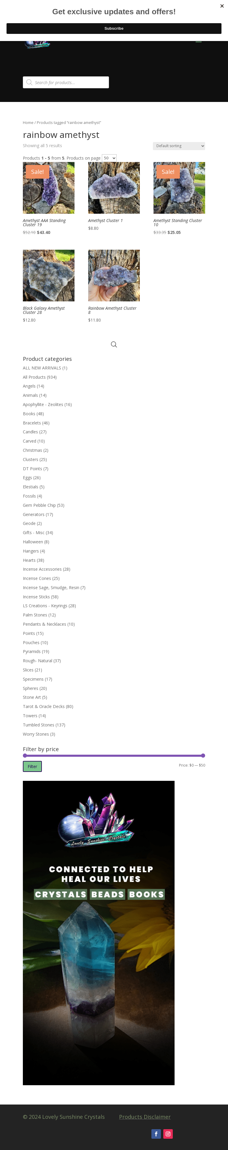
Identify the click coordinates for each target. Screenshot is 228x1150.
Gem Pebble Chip (39, 505)
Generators (34, 514)
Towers (30, 715)
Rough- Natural (37, 660)
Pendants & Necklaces (44, 624)
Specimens (33, 679)
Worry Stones (36, 734)
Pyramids (32, 651)
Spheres (30, 688)
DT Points (32, 468)
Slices (28, 670)
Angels (29, 386)
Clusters (30, 459)
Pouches (31, 642)
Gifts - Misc (34, 532)
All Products (34, 377)
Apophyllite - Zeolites (43, 404)
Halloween (33, 542)
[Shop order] (179, 146)
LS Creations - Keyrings (45, 605)
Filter (32, 766)
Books (29, 413)
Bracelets (32, 423)
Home (28, 122)
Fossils (29, 496)
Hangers (31, 551)
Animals (30, 395)
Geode (29, 523)
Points (29, 633)
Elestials (30, 487)
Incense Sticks (36, 597)
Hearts (29, 560)
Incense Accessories (42, 569)
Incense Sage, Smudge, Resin (51, 587)
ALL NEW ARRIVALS (42, 368)
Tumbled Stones (38, 725)
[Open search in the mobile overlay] (66, 82)
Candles (30, 432)
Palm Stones (35, 615)
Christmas (32, 450)
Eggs (27, 477)
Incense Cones (37, 578)
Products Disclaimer (145, 1116)
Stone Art (32, 697)
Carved (29, 441)
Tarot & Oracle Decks (44, 706)
